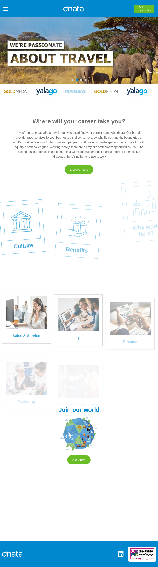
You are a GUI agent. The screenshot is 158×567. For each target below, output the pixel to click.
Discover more (79, 169)
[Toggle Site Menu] (5, 9)
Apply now (78, 474)
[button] (72, 80)
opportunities (144, 8)
